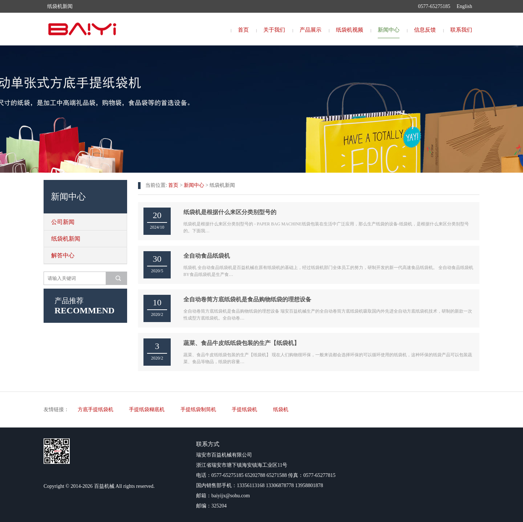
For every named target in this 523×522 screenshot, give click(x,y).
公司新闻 (62, 222)
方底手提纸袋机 (95, 409)
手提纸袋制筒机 (198, 409)
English (464, 6)
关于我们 (274, 30)
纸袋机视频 (349, 30)
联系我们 (461, 30)
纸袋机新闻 (65, 239)
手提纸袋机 (244, 409)
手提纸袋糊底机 (147, 409)
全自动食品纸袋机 (206, 256)
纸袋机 (280, 409)
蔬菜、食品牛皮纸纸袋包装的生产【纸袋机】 (241, 343)
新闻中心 (389, 30)
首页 (243, 30)
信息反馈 (425, 30)
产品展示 (310, 30)
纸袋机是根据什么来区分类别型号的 (229, 212)
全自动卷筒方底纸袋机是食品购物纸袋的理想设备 (247, 299)
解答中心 (62, 255)
